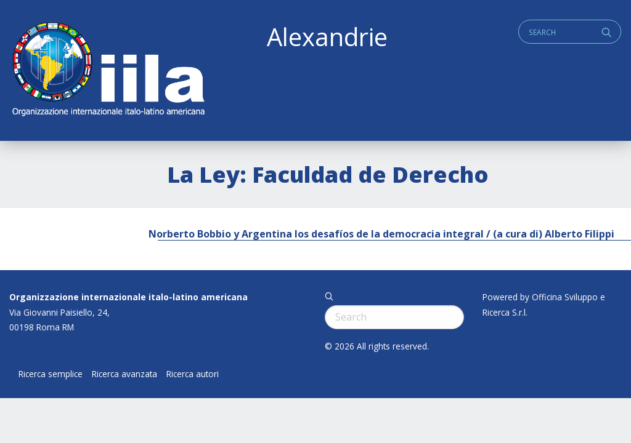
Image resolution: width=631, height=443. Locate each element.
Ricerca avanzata (124, 374)
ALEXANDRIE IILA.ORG (108, 70)
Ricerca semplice (50, 374)
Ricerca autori (192, 374)
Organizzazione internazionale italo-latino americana (128, 297)
